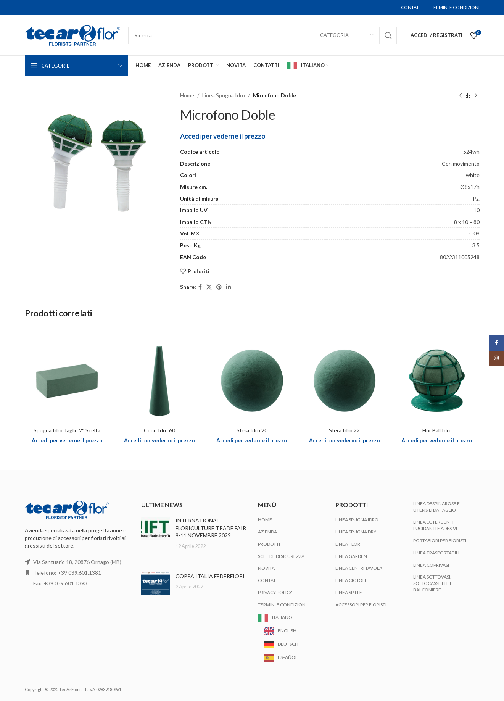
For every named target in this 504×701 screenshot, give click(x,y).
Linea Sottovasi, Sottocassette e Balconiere (432, 583)
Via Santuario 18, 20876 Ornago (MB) (77, 562)
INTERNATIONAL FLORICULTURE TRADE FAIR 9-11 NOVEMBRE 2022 (211, 527)
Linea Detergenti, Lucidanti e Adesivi (435, 525)
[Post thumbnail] (155, 533)
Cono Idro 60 (159, 430)
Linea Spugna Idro (223, 95)
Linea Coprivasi (431, 565)
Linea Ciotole (351, 580)
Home (187, 95)
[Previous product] (460, 95)
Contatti (269, 580)
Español (288, 657)
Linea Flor (347, 544)
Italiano (282, 617)
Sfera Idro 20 (252, 430)
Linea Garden (351, 556)
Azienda (267, 532)
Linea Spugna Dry (355, 532)
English (287, 630)
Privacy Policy (275, 592)
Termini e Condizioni (282, 605)
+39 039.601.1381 (79, 572)
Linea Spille (348, 592)
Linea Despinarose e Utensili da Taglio (436, 507)
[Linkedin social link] (228, 287)
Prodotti (269, 544)
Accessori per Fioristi (360, 605)
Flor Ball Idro (437, 430)
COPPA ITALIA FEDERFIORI (210, 576)
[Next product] (476, 95)
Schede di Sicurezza (281, 556)
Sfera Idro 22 (344, 430)
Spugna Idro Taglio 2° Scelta (67, 430)
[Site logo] (72, 34)
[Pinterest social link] (219, 287)
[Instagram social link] (496, 358)
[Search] (262, 35)
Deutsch (288, 644)
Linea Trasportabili (436, 553)
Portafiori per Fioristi (439, 540)
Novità (266, 568)
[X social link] (209, 287)
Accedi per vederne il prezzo (223, 136)
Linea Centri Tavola (358, 568)
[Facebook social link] (200, 287)
